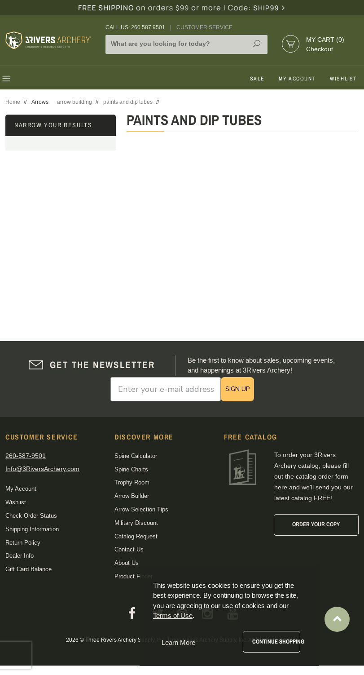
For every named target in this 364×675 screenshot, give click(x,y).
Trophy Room (131, 482)
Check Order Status (31, 515)
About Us (126, 563)
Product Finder (133, 576)
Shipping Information (32, 529)
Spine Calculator (135, 456)
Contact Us (129, 549)
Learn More (178, 642)
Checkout (319, 49)
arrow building (74, 102)
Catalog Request (136, 536)
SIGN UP (237, 389)
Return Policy (22, 542)
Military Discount (136, 523)
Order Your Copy (316, 524)
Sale (257, 78)
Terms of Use (173, 615)
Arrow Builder (131, 496)
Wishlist (343, 78)
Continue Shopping (276, 641)
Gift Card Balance (28, 569)
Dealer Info (19, 555)
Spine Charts (131, 469)
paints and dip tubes (128, 102)
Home (12, 102)
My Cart (325, 39)
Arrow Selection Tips (141, 509)
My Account (297, 78)
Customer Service (204, 27)
